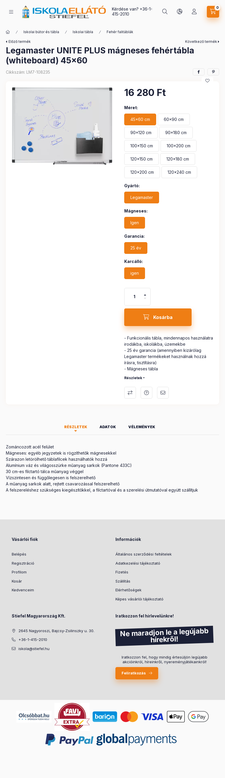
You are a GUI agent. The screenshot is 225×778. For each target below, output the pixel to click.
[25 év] (135, 248)
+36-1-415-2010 (32, 639)
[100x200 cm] (179, 146)
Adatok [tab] (108, 427)
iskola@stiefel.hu (34, 648)
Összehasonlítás (130, 393)
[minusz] (145, 301)
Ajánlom (163, 393)
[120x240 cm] (179, 172)
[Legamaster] (141, 197)
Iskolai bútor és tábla (41, 32)
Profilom (19, 572)
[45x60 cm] (140, 119)
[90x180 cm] (176, 133)
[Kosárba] (158, 317)
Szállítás (122, 581)
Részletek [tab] (75, 427)
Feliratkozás (134, 673)
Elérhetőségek (128, 590)
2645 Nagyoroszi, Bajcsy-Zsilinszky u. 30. (56, 630)
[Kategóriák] (11, 11)
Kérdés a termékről (146, 393)
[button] (62, 126)
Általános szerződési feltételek (143, 554)
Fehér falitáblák (120, 32)
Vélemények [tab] (141, 427)
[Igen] (134, 223)
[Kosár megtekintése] (213, 12)
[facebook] (198, 71)
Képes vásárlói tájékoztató (139, 599)
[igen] (134, 273)
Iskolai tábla (83, 32)
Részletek (133, 378)
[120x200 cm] (142, 172)
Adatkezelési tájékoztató (137, 563)
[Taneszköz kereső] (165, 12)
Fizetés (121, 572)
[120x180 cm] (177, 159)
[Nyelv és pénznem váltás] (179, 12)
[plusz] (145, 292)
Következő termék (201, 41)
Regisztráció (23, 563)
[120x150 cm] (141, 159)
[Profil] (194, 12)
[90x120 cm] (141, 133)
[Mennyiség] (134, 296)
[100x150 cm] (141, 146)
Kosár (17, 581)
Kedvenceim (23, 590)
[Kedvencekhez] (207, 80)
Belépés (19, 554)
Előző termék (19, 41)
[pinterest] (213, 71)
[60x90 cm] (174, 119)
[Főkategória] (8, 32)
